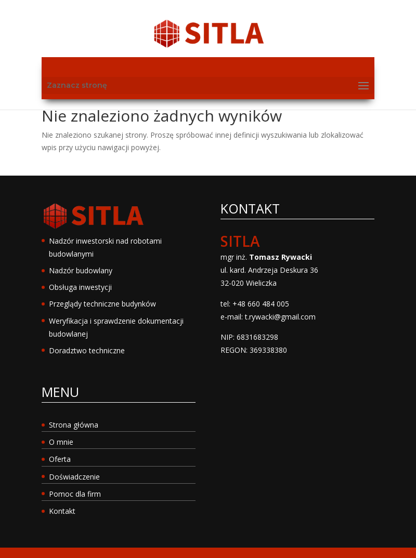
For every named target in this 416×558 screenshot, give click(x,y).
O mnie (61, 442)
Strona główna (73, 425)
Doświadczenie (74, 477)
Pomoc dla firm (75, 494)
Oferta (60, 459)
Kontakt (62, 511)
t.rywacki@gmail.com (280, 317)
